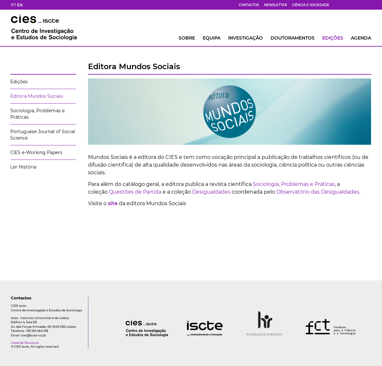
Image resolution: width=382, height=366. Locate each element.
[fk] (360, 5)
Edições (332, 38)
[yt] (353, 5)
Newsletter (275, 5)
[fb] (337, 5)
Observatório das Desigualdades (317, 192)
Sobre (187, 38)
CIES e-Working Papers (36, 152)
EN (20, 5)
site (113, 203)
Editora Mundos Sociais (36, 96)
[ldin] (368, 5)
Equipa (211, 38)
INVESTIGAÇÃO (245, 38)
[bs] (345, 5)
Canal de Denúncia (25, 342)
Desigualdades (210, 192)
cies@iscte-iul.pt (33, 335)
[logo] (134, 335)
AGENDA (361, 38)
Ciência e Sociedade (310, 5)
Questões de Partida (135, 192)
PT (13, 5)
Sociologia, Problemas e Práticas (294, 184)
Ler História (23, 167)
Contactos (249, 5)
